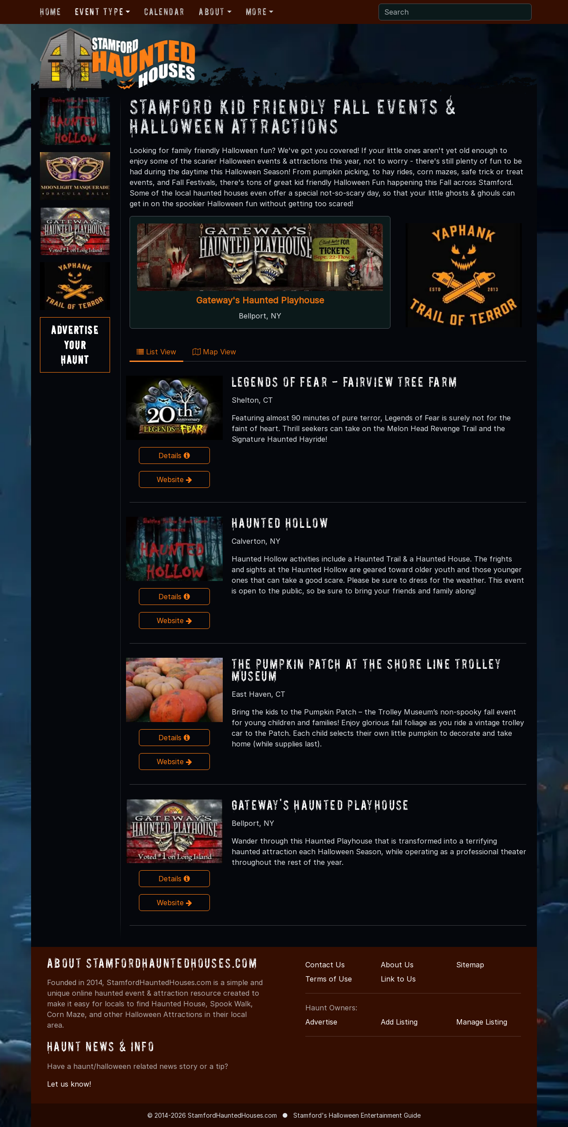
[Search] (455, 12)
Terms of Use (328, 978)
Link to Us (398, 978)
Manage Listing (481, 1021)
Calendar (164, 11)
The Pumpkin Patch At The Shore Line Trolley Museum (367, 669)
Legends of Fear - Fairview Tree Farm (345, 381)
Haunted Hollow (280, 522)
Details (174, 455)
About (212, 11)
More (256, 11)
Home (50, 11)
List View (156, 351)
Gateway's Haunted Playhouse (260, 300)
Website (174, 479)
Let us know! (69, 1084)
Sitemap (470, 964)
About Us (397, 964)
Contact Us (325, 964)
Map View (214, 351)
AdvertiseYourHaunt (75, 344)
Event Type (99, 11)
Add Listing (399, 1021)
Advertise (321, 1021)
